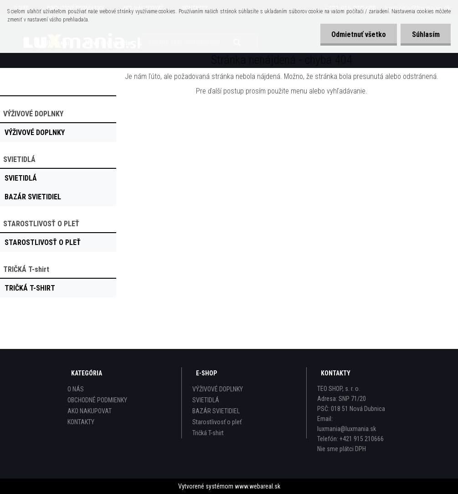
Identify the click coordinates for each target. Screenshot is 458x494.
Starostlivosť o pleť (217, 422)
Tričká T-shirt (208, 433)
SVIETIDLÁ (205, 400)
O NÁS (75, 389)
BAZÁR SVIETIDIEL (216, 411)
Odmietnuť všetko (357, 34)
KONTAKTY (80, 422)
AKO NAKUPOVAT (89, 411)
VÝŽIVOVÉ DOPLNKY (217, 389)
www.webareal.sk (257, 486)
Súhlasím (425, 34)
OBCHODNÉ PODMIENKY (97, 400)
